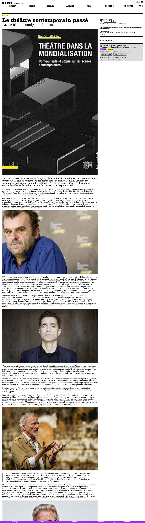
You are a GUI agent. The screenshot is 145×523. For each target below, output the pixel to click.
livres (50, 6)
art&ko (70, 6)
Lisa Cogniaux (110, 22)
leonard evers (106, 54)
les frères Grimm (120, 54)
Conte (117, 52)
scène (32, 6)
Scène (6, 15)
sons (89, 6)
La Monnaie (125, 52)
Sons (104, 49)
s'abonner (100, 522)
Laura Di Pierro (120, 57)
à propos (15, 522)
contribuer (73, 522)
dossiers (109, 6)
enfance (110, 52)
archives (128, 6)
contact (127, 522)
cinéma (12, 6)
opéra (103, 52)
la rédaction (44, 522)
